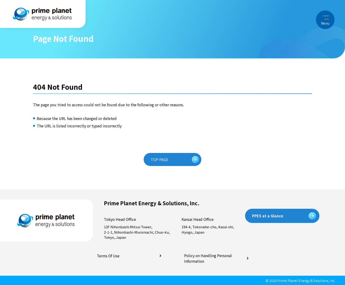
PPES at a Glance (267, 216)
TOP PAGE (160, 159)
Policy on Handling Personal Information (207, 258)
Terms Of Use (108, 255)
